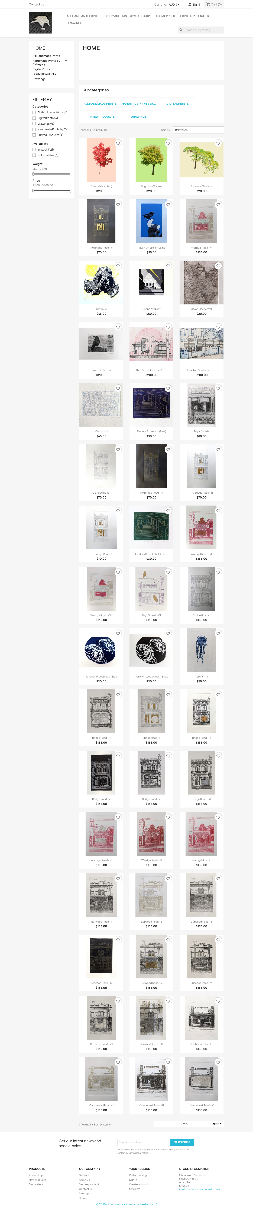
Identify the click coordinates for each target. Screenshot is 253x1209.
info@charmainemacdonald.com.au (200, 1189)
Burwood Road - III (201, 921)
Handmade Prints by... (139, 104)
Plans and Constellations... (202, 370)
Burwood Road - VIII (151, 1044)
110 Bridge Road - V (101, 247)
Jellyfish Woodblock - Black (151, 676)
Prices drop (36, 1175)
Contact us (36, 4)
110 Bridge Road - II (101, 554)
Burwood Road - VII (101, 1044)
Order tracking (138, 1175)
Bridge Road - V (101, 799)
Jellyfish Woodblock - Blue (101, 676)
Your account (140, 1169)
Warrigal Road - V (201, 247)
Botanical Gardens (201, 186)
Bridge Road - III (101, 737)
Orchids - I (101, 431)
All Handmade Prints (83, 16)
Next (218, 1124)
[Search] (201, 30)
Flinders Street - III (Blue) (151, 431)
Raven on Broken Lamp (151, 247)
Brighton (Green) (151, 186)
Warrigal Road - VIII (101, 615)
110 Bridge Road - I (101, 492)
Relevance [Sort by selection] (198, 130)
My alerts (134, 1189)
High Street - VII (151, 615)
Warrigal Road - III (151, 860)
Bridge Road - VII (201, 799)
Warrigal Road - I (201, 860)
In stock (46, 149)
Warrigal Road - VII (201, 554)
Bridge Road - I (201, 615)
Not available (48, 155)
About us (84, 1179)
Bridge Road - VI (151, 799)
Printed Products (194, 16)
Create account (138, 1184)
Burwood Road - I (101, 921)
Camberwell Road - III (151, 1105)
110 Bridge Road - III (201, 492)
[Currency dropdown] (175, 5)
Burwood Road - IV (101, 983)
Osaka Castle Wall (201, 309)
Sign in (133, 1179)
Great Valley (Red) (101, 186)
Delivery (84, 1175)
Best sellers (36, 1184)
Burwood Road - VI (201, 983)
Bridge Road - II (151, 737)
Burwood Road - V (151, 983)
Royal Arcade (201, 431)
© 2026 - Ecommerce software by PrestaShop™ (126, 1204)
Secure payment (89, 1184)
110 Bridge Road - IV (151, 492)
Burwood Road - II (151, 921)
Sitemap (84, 1193)
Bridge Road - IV (201, 737)
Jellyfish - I (201, 676)
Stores (83, 1198)
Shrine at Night (151, 309)
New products (37, 1179)
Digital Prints (165, 16)
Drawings (74, 23)
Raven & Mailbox (101, 370)
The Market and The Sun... (151, 370)
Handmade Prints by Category (127, 16)
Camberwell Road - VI (201, 1105)
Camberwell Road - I (201, 1044)
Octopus (101, 309)
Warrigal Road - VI (101, 860)
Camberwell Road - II (101, 1105)
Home (39, 48)
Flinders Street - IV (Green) (151, 554)
